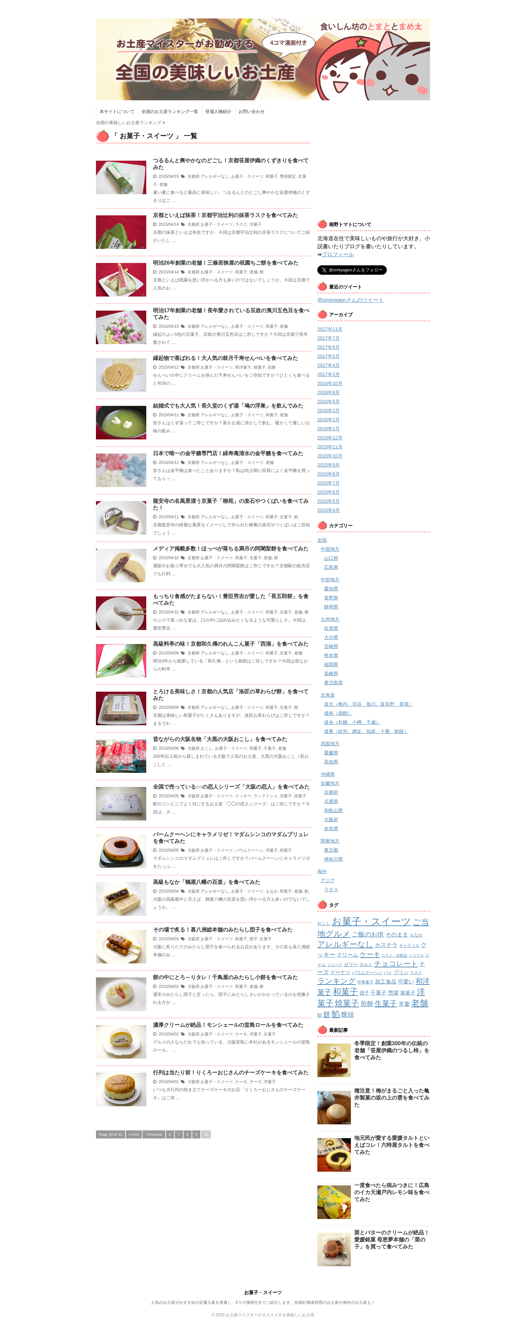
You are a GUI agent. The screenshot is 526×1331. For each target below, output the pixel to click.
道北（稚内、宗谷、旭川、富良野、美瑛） (368, 704)
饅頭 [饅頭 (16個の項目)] (347, 1014)
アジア (328, 880)
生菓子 (286, 517)
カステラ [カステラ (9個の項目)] (386, 945)
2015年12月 (330, 437)
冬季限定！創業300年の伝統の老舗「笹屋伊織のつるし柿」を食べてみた (391, 1050)
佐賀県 (331, 628)
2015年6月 (328, 492)
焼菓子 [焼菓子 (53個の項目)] (347, 1003)
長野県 (331, 597)
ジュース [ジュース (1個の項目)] (334, 965)
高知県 (331, 761)
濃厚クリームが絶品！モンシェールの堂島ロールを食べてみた (228, 1025)
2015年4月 (328, 510)
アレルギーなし (215, 176)
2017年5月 (328, 356)
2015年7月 (328, 483)
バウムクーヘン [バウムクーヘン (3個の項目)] (367, 972)
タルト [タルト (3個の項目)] (365, 964)
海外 (322, 871)
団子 (254, 939)
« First (134, 1134)
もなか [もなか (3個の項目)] (416, 935)
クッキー (243, 796)
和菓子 (272, 176)
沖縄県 (328, 774)
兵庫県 (331, 801)
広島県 (331, 567)
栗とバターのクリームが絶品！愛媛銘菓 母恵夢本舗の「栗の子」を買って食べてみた (391, 1239)
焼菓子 (260, 367)
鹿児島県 (333, 682)
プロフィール (338, 254)
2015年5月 (328, 501)
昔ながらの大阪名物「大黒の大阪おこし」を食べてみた (220, 739)
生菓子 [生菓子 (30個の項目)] (386, 1003)
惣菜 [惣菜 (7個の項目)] (393, 993)
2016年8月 (328, 392)
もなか (272, 891)
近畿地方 (330, 783)
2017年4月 (328, 365)
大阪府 (194, 748)
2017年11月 (330, 329)
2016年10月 (330, 383)
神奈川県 (333, 859)
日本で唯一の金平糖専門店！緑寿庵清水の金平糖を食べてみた (228, 453)
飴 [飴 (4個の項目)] (319, 1015)
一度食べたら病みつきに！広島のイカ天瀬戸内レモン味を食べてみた (391, 1192)
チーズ (256, 1081)
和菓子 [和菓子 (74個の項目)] (345, 991)
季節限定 (288, 176)
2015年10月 (330, 456)
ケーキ (241, 1034)
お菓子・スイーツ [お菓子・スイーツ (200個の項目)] (371, 921)
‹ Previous (154, 1134)
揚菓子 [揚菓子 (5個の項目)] (407, 993)
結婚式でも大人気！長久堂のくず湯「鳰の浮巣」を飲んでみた (228, 406)
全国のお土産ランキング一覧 (170, 111)
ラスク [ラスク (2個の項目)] (416, 972)
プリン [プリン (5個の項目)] (401, 972)
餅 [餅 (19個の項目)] (326, 1014)
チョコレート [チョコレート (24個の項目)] (396, 963)
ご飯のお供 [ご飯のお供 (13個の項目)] (368, 934)
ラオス (331, 889)
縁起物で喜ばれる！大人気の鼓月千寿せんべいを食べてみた (225, 358)
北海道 (328, 695)
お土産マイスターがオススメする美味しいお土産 (270, 1315)
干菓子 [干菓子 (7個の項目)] (378, 993)
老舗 (163, 184)
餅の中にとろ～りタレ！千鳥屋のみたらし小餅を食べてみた (225, 977)
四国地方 (330, 743)
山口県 (331, 558)
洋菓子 (256, 224)
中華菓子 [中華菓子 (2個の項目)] (365, 982)
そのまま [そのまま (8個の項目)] (396, 934)
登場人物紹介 (218, 111)
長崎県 (331, 673)
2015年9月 (328, 465)
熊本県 (331, 655)
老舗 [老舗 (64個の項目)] (419, 1003)
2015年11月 (330, 446)
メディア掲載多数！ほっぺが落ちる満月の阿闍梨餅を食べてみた (231, 548)
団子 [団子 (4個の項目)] (364, 993)
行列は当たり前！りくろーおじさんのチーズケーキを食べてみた (231, 1072)
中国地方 (330, 549)
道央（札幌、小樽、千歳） (352, 722)
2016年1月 (328, 428)
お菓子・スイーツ (247, 176)
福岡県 (331, 664)
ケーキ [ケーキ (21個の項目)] (370, 954)
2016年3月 (328, 410)
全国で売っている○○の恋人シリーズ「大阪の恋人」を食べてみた (231, 787)
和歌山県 (333, 810)
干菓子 (270, 748)
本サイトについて (117, 111)
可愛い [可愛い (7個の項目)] (406, 981)
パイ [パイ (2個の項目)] (388, 972)
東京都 (331, 850)
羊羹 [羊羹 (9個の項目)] (404, 1004)
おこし (207, 748)
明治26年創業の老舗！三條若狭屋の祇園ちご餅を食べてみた (226, 263)
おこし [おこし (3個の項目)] (323, 923)
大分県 (331, 637)
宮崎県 (331, 646)
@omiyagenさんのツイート (350, 300)
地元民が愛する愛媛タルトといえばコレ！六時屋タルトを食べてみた (391, 1145)
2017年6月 (328, 347)
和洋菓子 (243, 367)
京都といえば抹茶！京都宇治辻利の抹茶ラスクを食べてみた (225, 215)
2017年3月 (328, 374)
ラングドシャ (266, 796)
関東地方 (330, 841)
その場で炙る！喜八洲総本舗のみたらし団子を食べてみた (223, 930)
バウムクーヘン (249, 850)
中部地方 (330, 579)
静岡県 (331, 606)
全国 (322, 540)
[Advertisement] (373, 167)
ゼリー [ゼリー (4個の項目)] (351, 964)
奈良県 (331, 828)
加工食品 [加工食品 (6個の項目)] (386, 981)
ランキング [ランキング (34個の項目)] (336, 981)
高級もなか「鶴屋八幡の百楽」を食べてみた (206, 882)
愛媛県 (331, 752)
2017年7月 (328, 338)
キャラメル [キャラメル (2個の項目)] (409, 945)
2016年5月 (328, 401)
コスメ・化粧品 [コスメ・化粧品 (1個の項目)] (394, 955)
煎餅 (272, 367)
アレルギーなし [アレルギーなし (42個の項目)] (345, 944)
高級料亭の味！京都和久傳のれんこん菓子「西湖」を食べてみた (231, 644)
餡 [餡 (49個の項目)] (336, 1014)
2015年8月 (328, 474)
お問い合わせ (252, 111)
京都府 (194, 176)
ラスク (241, 224)
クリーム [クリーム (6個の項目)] (347, 955)
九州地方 (330, 619)
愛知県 (331, 588)
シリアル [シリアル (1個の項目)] (416, 955)
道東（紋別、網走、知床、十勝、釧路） (366, 731)
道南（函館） (338, 713)
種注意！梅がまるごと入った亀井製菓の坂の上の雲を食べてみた (391, 1098)
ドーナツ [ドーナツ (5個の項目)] (340, 972)
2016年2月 (328, 419)
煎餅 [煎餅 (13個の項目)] (367, 1003)
